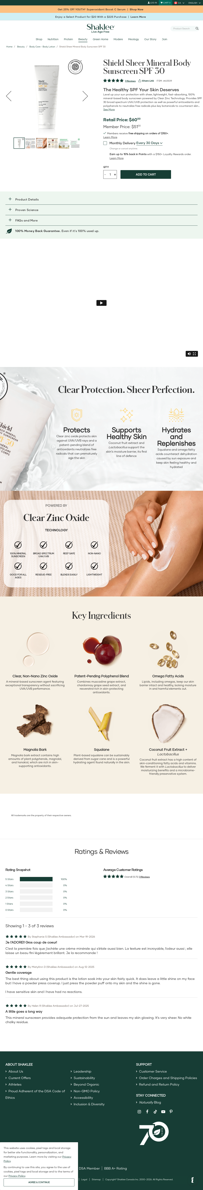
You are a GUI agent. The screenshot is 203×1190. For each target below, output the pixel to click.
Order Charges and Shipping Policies (168, 1078)
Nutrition (53, 39)
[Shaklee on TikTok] (155, 1109)
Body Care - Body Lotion (42, 46)
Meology (133, 39)
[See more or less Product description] (109, 109)
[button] (101, 199)
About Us (15, 1071)
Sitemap (96, 1179)
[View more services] (146, 80)
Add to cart (146, 174)
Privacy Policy (16, 1175)
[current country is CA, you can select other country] (179, 2)
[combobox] (183, 28)
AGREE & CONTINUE (39, 1182)
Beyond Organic (86, 1084)
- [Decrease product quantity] (105, 174)
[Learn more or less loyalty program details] (117, 158)
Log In (152, 2)
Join (164, 39)
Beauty (82, 39)
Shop (39, 39)
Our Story (150, 39)
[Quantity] (110, 174)
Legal (84, 1179)
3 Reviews (130, 81)
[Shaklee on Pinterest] (171, 1111)
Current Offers (19, 1078)
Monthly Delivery (119, 143)
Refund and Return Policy (159, 1084)
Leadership (82, 1071)
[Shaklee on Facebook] (147, 1111)
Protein (68, 39)
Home (9, 46)
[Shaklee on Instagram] (139, 1111)
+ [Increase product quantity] (115, 174)
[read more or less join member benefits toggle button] (110, 137)
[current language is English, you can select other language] (195, 2)
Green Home (100, 39)
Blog (150, 1102)
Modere (118, 39)
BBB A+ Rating (115, 1168)
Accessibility (83, 1098)
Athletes (14, 1084)
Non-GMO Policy (87, 1091)
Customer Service (153, 1071)
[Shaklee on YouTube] (163, 1111)
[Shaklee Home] (101, 28)
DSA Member (89, 1168)
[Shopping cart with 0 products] (165, 2)
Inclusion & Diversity (89, 1104)
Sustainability (84, 1078)
